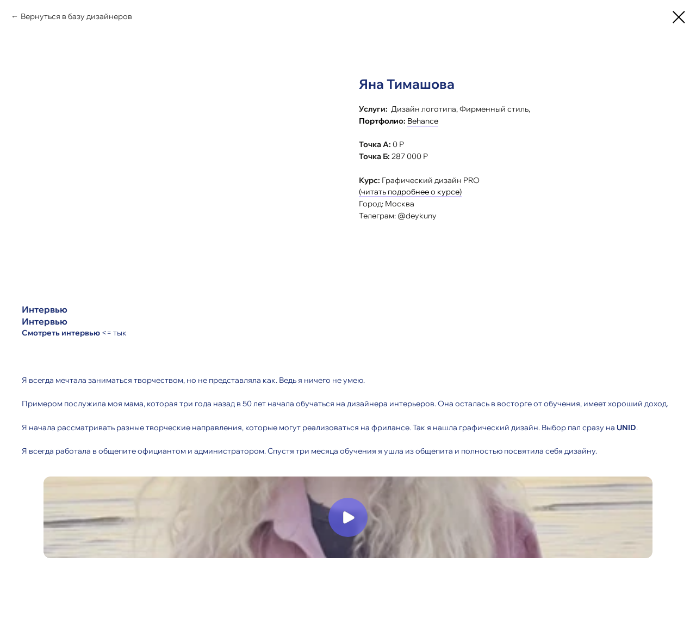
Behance (422, 121)
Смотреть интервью (61, 333)
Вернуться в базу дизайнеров (76, 16)
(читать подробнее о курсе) (410, 192)
